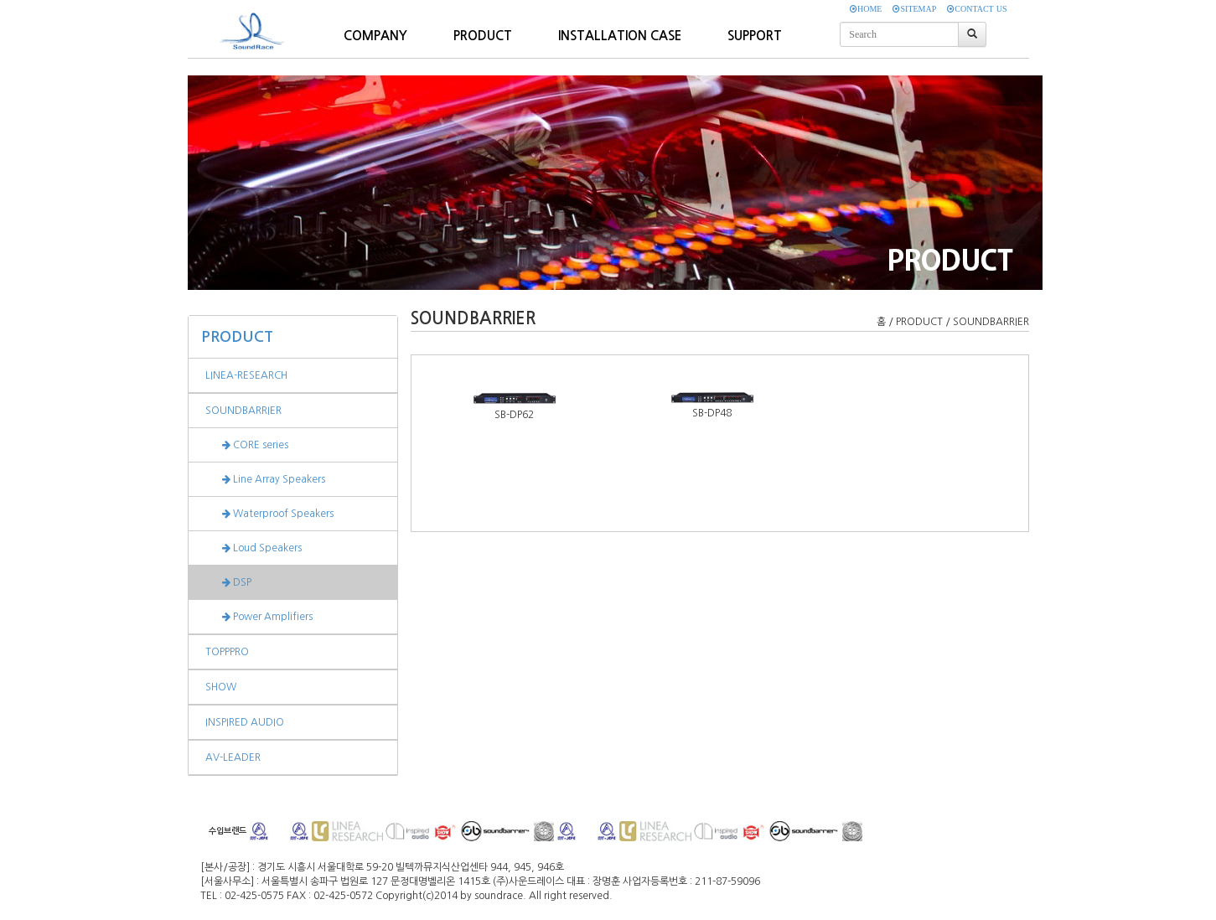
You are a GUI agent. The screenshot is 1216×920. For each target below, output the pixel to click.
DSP (228, 582)
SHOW (220, 687)
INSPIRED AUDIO (244, 722)
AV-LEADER (233, 757)
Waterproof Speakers (269, 514)
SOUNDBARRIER (243, 411)
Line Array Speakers (265, 479)
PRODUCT (237, 336)
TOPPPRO (227, 652)
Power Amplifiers (259, 617)
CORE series (246, 445)
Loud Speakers (253, 548)
